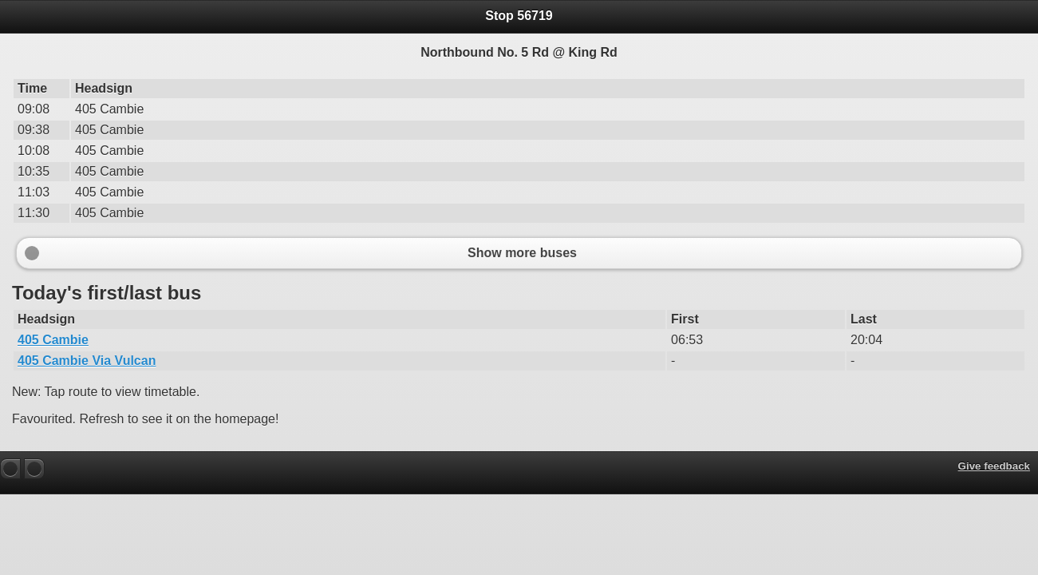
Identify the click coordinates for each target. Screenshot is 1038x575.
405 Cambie (53, 340)
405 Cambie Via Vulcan (87, 360)
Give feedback (994, 466)
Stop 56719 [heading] (518, 15)
